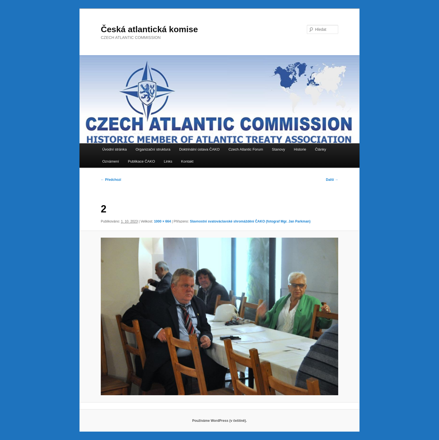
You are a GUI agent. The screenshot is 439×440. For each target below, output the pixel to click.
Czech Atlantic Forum (245, 149)
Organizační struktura (153, 149)
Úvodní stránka (114, 149)
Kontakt (187, 161)
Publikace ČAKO (141, 161)
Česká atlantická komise (149, 29)
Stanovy (278, 149)
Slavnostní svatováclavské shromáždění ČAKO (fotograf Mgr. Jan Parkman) (250, 221)
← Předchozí (111, 180)
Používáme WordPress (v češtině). (219, 421)
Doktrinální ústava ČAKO (199, 149)
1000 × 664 (162, 221)
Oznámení (110, 161)
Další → (332, 180)
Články (320, 149)
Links (168, 161)
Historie (300, 149)
